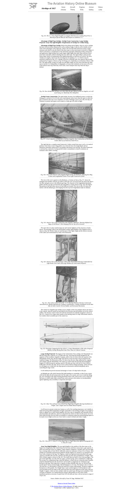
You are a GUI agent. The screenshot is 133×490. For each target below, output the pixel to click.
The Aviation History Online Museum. (61, 486)
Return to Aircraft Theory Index (66, 483)
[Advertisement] (32, 38)
